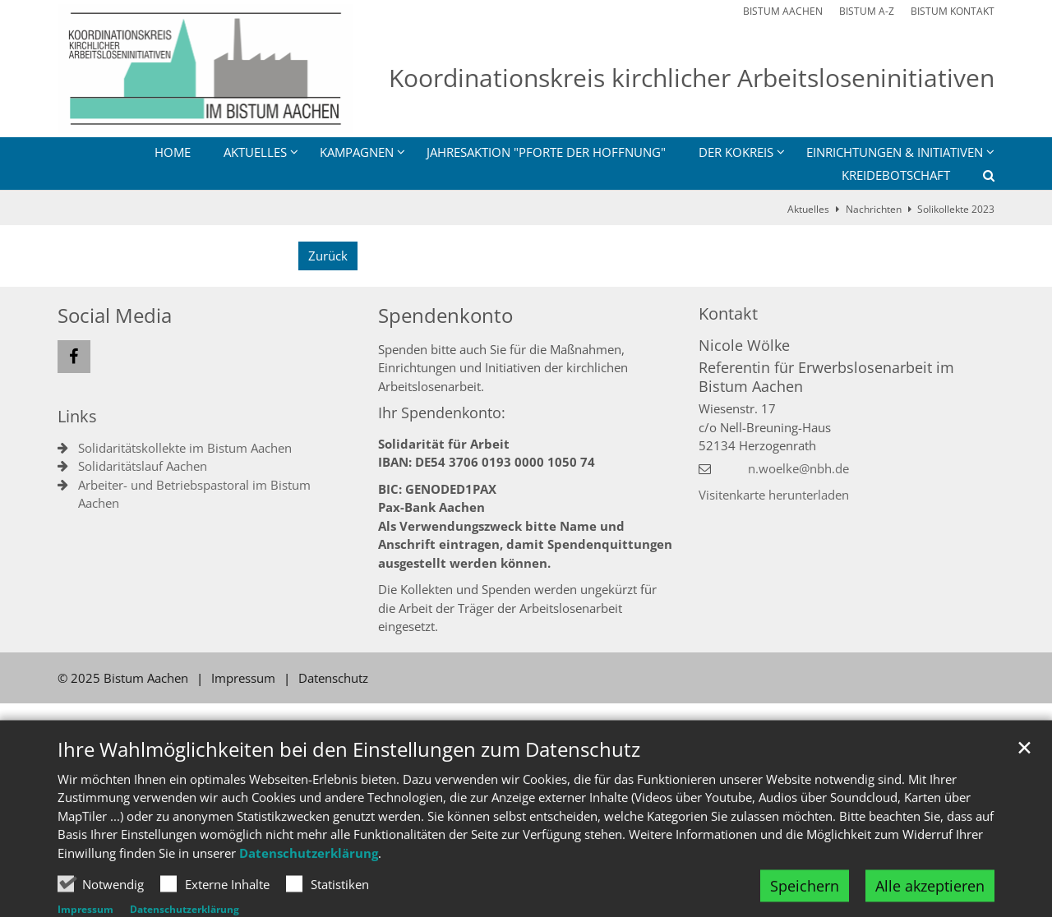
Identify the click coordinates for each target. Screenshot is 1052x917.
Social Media (115, 315)
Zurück (328, 255)
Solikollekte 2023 (955, 209)
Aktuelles (808, 209)
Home (173, 152)
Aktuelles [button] (255, 152)
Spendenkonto (445, 315)
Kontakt (728, 313)
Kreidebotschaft (896, 175)
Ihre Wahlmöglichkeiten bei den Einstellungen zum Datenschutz (349, 784)
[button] (978, 178)
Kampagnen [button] (357, 152)
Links (77, 416)
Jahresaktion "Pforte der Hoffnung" (546, 152)
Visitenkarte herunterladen (774, 494)
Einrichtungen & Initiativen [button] (894, 152)
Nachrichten (874, 209)
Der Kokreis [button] (736, 152)
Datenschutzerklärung (308, 887)
